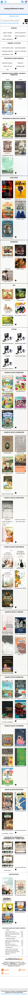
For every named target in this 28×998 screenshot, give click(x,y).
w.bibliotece (13, 963)
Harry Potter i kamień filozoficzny (10, 936)
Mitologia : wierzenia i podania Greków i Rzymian (13, 932)
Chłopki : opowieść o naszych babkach (11, 940)
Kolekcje (17, 23)
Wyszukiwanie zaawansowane (7, 23)
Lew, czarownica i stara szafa (10, 931)
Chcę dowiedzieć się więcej (7, 993)
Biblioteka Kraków (14, 16)
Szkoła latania (7, 935)
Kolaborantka (7, 954)
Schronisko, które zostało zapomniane (11, 945)
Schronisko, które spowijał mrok (10, 952)
